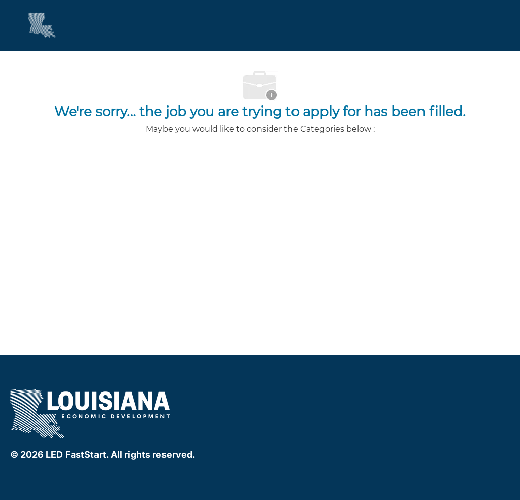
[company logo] (91, 412)
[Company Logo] (33, 24)
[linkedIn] (288, 395)
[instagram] (309, 395)
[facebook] (268, 395)
